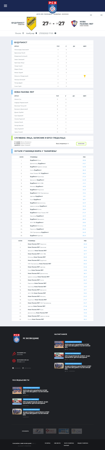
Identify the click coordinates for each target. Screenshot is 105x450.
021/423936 (20, 354)
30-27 (85, 303)
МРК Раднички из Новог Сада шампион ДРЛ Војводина (77, 356)
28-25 (85, 309)
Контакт (66, 445)
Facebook (16, 368)
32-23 (84, 206)
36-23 (84, 170)
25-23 (84, 189)
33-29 (85, 257)
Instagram (26, 368)
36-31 (85, 273)
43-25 (84, 186)
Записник (81, 143)
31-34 (84, 193)
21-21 (84, 183)
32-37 (84, 203)
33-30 (84, 209)
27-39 (84, 226)
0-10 (84, 196)
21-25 (85, 283)
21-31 (85, 286)
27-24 (84, 176)
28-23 (84, 219)
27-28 (85, 306)
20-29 (85, 277)
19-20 (85, 293)
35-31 (84, 199)
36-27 (85, 280)
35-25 (84, 173)
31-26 (85, 316)
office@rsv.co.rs (21, 361)
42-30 (84, 167)
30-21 (85, 319)
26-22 (84, 229)
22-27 (85, 296)
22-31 (84, 216)
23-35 (85, 270)
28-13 (85, 247)
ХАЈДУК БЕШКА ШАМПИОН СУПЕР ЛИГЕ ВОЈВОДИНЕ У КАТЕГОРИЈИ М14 (78, 367)
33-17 (85, 290)
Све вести (57, 443)
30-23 (85, 264)
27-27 (84, 212)
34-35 (85, 313)
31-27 (84, 163)
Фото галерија (69, 443)
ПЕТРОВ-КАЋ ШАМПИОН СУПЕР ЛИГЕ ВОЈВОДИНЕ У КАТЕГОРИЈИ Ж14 (77, 346)
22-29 (84, 180)
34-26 (85, 267)
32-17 (85, 254)
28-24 (84, 235)
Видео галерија (83, 443)
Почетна (47, 443)
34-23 (84, 232)
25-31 (85, 250)
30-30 (84, 160)
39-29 (85, 244)
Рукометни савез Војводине (22, 443)
